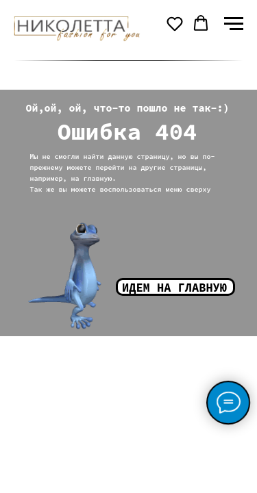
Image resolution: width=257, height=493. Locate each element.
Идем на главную (174, 287)
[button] (175, 23)
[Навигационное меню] (233, 24)
